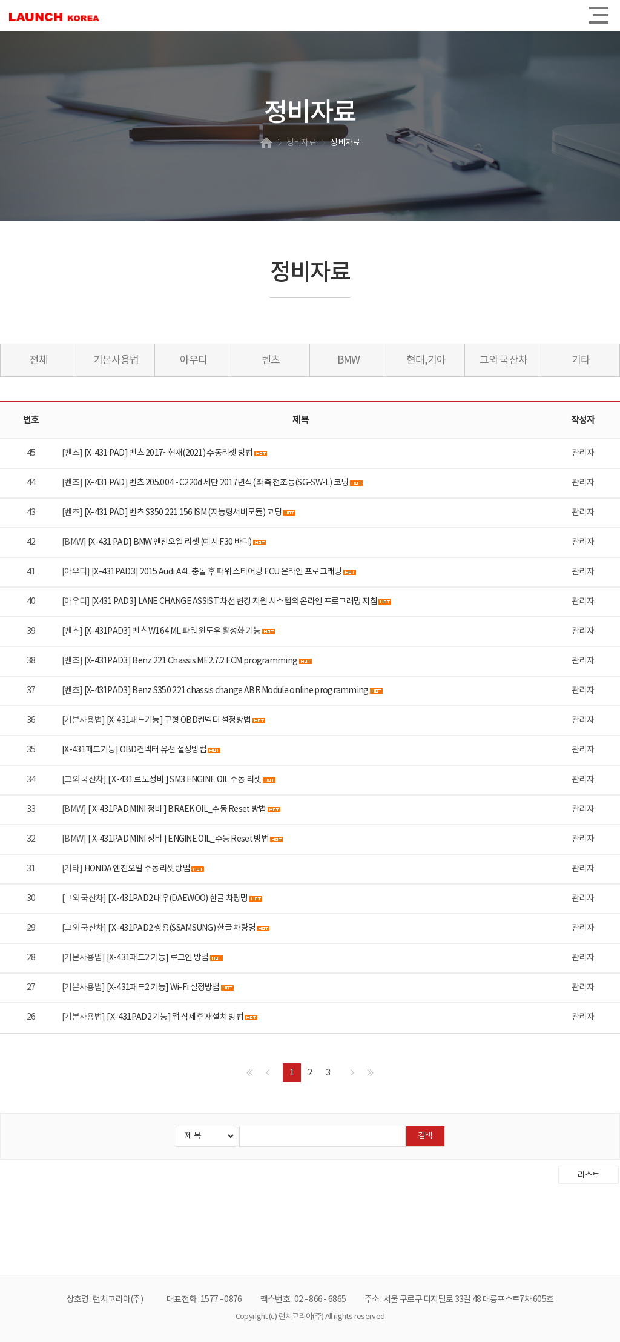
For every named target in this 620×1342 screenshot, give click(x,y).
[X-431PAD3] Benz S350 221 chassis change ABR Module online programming (226, 691)
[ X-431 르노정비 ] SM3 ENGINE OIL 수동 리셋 (185, 780)
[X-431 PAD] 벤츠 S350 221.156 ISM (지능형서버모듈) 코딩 (183, 512)
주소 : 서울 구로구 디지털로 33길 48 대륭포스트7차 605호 (459, 1299)
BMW (348, 360)
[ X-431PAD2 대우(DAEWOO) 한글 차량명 (178, 898)
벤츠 (271, 360)
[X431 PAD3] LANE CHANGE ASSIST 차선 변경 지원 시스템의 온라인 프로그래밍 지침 (234, 601)
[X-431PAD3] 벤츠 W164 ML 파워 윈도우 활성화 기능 (172, 631)
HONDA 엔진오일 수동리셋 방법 (137, 869)
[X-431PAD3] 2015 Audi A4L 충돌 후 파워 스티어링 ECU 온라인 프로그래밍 (216, 572)
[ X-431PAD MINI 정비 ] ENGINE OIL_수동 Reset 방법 (179, 839)
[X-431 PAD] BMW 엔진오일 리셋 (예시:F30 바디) (170, 542)
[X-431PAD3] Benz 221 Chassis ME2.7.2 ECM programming (191, 661)
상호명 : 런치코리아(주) (105, 1299)
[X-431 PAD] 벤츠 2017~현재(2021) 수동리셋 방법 (168, 453)
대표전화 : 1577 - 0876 (204, 1299)
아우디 (194, 360)
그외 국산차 (503, 360)
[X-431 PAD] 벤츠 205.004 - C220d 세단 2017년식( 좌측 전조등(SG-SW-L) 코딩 (216, 483)
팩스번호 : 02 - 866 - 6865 (303, 1299)
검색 (425, 1136)
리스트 (588, 1175)
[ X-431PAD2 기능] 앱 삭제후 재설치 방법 (175, 1017)
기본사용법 (116, 360)
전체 (39, 360)
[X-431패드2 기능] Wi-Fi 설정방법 (164, 987)
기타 (581, 360)
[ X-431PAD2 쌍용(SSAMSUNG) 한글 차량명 (182, 928)
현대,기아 (426, 360)
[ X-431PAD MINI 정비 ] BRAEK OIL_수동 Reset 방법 (178, 809)
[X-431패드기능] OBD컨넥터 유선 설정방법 (135, 750)
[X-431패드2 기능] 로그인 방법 (158, 958)
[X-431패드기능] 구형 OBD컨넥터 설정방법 (179, 720)
